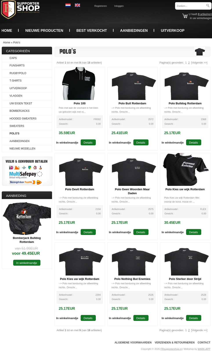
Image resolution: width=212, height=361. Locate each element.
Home (7, 30)
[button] (67, 142)
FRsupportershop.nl (171, 349)
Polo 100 (80, 103)
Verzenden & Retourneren (175, 342)
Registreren (100, 6)
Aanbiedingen (134, 30)
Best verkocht (91, 30)
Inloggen (118, 6)
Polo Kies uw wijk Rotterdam (185, 189)
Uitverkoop (172, 30)
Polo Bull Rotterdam (132, 103)
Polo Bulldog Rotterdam (185, 103)
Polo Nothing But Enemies (132, 279)
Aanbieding (16, 195)
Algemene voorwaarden (132, 342)
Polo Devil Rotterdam (79, 189)
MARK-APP (204, 349)
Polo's (16, 42)
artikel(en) (205, 14)
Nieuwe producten (44, 30)
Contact (204, 342)
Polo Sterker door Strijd (185, 279)
